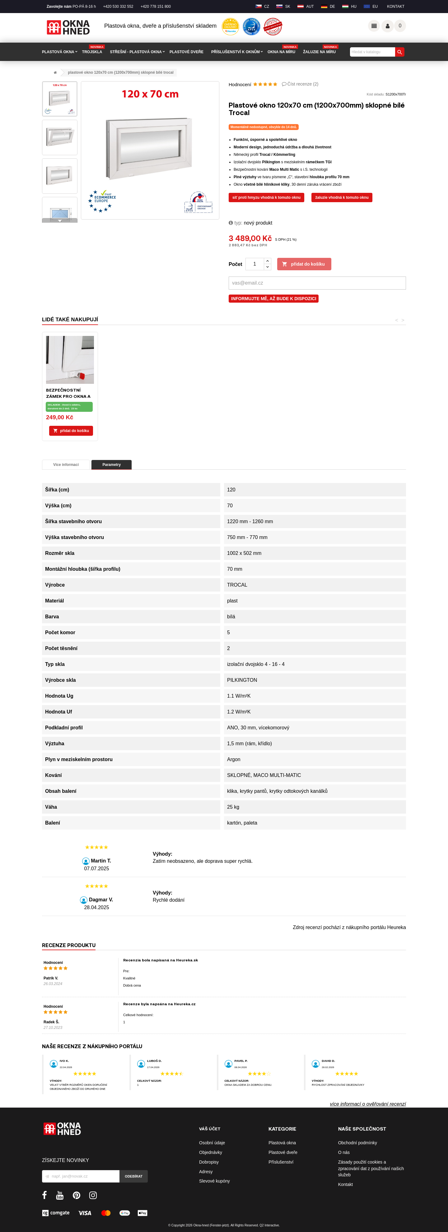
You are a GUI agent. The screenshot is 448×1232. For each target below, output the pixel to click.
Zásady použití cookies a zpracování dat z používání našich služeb (371, 1169)
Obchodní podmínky (357, 1142)
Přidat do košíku (303, 264)
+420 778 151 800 (156, 6)
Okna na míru (283, 49)
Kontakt (395, 6)
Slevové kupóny (214, 1181)
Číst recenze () (303, 83)
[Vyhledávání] (376, 52)
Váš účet (387, 26)
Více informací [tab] (66, 465)
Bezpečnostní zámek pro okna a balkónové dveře (317, 396)
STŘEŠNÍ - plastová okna (135, 52)
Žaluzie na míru (320, 49)
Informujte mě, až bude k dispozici (273, 298)
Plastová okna (282, 1142)
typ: (235, 222)
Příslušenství (280, 1162)
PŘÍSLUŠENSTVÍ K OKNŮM (235, 52)
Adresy (206, 1171)
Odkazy (374, 26)
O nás (344, 1152)
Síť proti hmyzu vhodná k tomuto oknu (266, 197)
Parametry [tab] (111, 465)
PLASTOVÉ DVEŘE (186, 52)
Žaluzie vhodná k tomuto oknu (341, 197)
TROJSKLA (93, 49)
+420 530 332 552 (118, 6)
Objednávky (210, 1152)
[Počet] (254, 264)
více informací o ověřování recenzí (368, 1104)
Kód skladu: (376, 94)
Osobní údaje (212, 1142)
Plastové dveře (282, 1152)
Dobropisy (209, 1162)
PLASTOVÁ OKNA (58, 52)
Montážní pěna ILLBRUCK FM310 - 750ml (190, 396)
